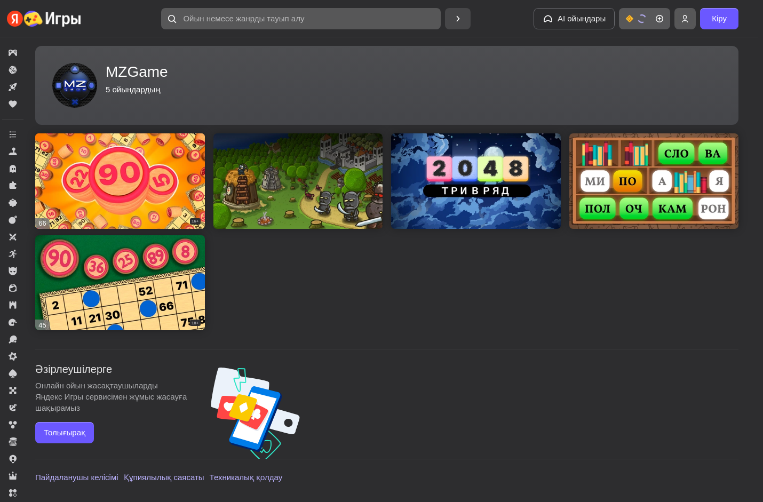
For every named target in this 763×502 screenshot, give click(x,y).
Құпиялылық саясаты (164, 477)
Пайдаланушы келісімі (76, 477)
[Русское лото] (120, 181)
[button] (301, 18)
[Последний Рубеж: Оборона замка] (298, 181)
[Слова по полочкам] (654, 181)
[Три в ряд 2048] (476, 181)
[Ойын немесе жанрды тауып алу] (301, 19)
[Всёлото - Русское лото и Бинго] (120, 283)
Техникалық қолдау (246, 477)
